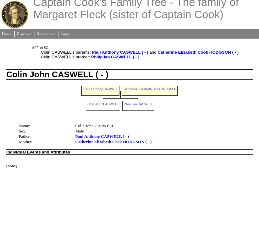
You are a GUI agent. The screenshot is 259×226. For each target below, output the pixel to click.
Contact (24, 34)
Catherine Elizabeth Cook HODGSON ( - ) (198, 52)
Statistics (46, 34)
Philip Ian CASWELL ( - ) (115, 57)
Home (7, 34)
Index (65, 34)
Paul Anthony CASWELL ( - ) (120, 52)
